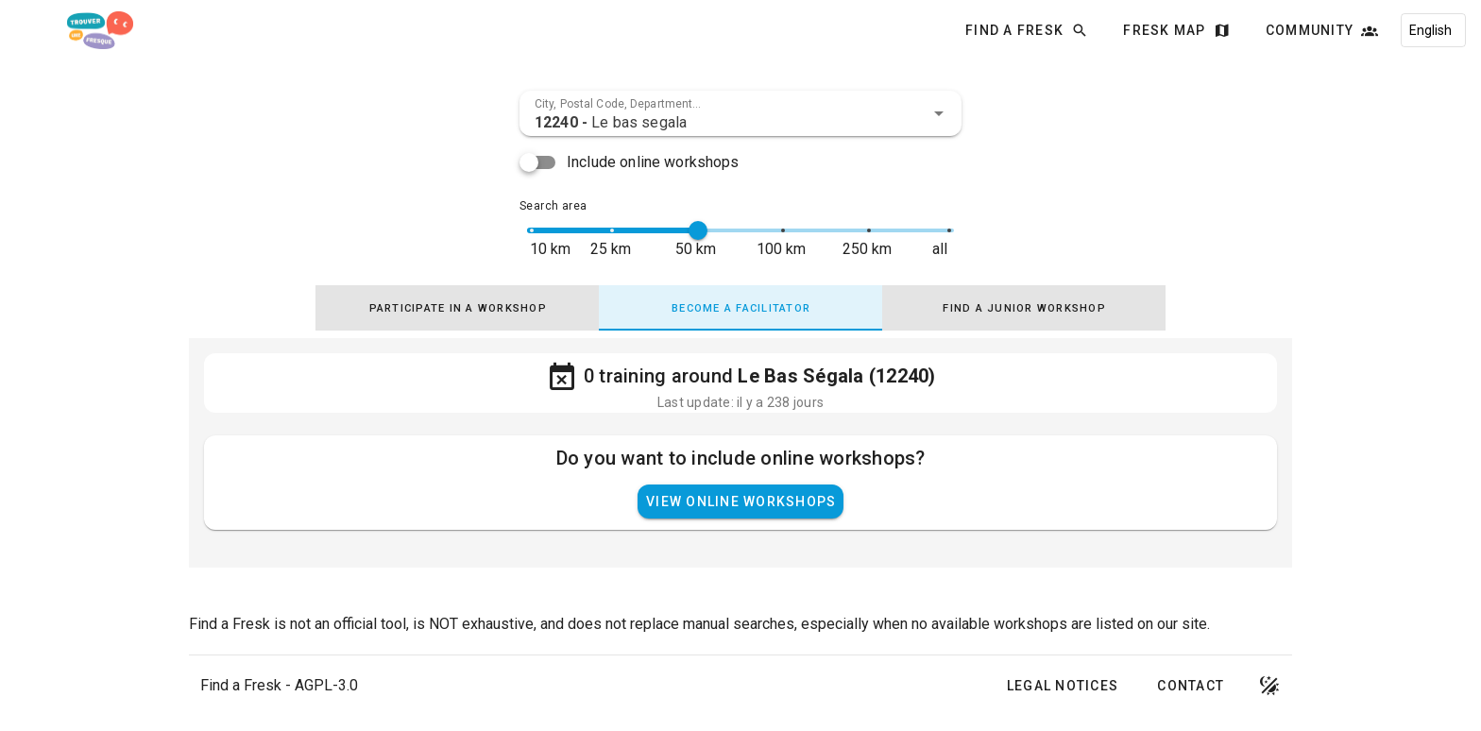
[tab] (457, 308)
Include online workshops (653, 162)
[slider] (698, 230)
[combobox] (740, 113)
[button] (939, 113)
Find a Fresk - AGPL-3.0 (279, 685)
